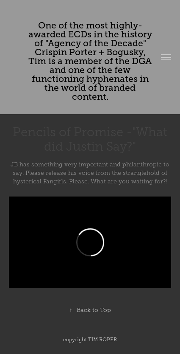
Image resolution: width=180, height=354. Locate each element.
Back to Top (90, 310)
